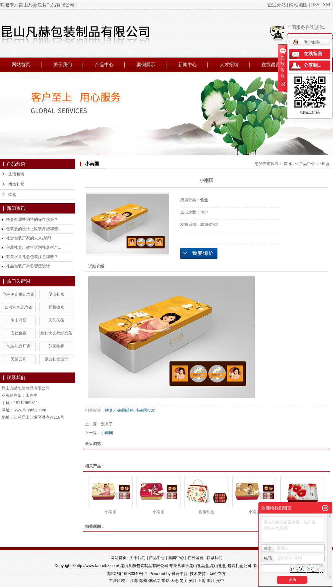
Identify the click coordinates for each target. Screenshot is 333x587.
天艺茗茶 (56, 320)
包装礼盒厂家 (19, 346)
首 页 (288, 163)
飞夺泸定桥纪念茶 (19, 294)
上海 (202, 580)
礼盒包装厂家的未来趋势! (28, 238)
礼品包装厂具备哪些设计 (28, 266)
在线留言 (270, 64)
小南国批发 (145, 410)
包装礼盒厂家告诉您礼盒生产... (33, 247)
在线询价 (198, 253)
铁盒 (12, 194)
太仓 (174, 580)
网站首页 (21, 64)
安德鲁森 (19, 333)
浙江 (211, 580)
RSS (315, 4)
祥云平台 (179, 573)
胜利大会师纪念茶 (56, 333)
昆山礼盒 (56, 294)
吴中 (220, 580)
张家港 (154, 580)
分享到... (312, 65)
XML (328, 4)
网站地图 (298, 4)
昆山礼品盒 (199, 565)
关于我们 (62, 64)
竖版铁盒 (56, 307)
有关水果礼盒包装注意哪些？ (32, 256)
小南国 (107, 432)
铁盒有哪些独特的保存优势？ (32, 219)
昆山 (183, 580)
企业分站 (276, 4)
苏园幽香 (56, 346)
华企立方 (218, 573)
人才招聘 (229, 64)
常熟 (165, 580)
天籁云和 (19, 359)
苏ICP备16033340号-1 (127, 573)
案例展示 (146, 64)
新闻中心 (187, 64)
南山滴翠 (19, 320)
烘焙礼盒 (16, 184)
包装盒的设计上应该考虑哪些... (33, 228)
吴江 (193, 580)
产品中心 (104, 64)
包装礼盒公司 (239, 565)
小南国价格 (124, 410)
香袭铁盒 (206, 512)
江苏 (134, 580)
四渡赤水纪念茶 (19, 307)
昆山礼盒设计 (56, 359)
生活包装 (16, 174)
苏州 (143, 580)
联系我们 (214, 557)
